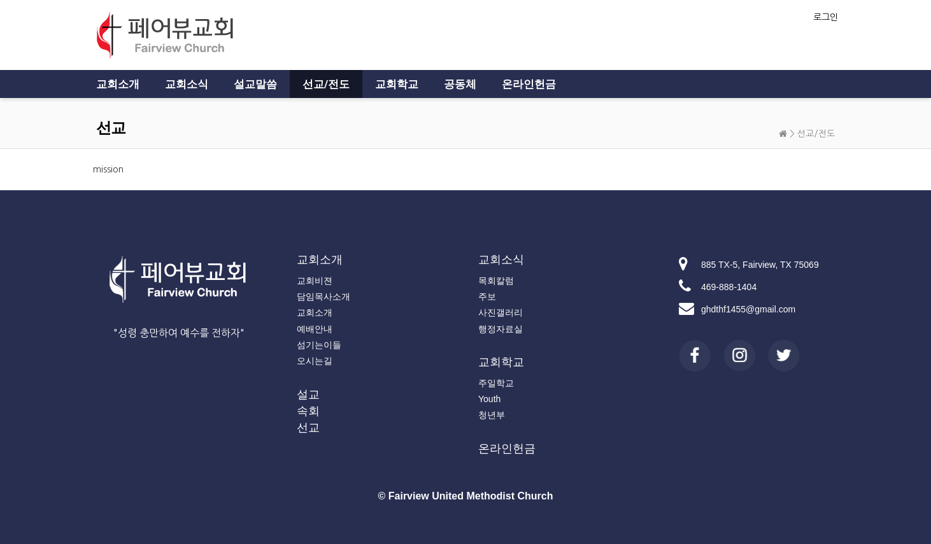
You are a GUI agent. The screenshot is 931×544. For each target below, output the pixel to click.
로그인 (825, 17)
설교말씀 (255, 84)
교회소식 (186, 84)
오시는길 (314, 361)
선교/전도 (326, 84)
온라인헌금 (529, 84)
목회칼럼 (496, 280)
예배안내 (314, 329)
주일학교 (496, 383)
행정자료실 (500, 329)
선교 (308, 427)
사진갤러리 (500, 312)
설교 (308, 394)
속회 (308, 411)
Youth (489, 399)
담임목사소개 (323, 296)
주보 (487, 296)
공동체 (460, 84)
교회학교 (396, 84)
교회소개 (117, 84)
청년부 (491, 415)
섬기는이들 (319, 345)
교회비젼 (314, 280)
